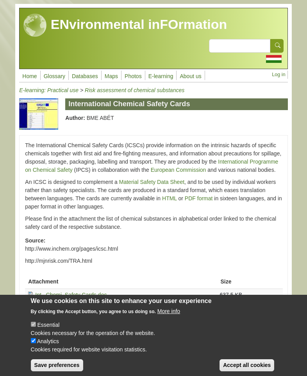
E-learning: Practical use (49, 90)
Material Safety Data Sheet (151, 182)
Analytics (48, 348)
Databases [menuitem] (85, 76)
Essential (48, 331)
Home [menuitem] (29, 76)
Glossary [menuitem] (54, 76)
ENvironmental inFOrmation (125, 25)
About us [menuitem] (190, 76)
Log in (278, 74)
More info (168, 318)
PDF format (199, 198)
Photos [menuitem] (133, 76)
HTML (169, 198)
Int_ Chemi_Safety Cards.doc (71, 295)
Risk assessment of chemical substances (134, 90)
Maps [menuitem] (111, 76)
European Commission (178, 170)
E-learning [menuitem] (160, 76)
